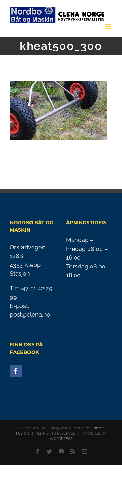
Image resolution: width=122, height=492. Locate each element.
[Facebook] (16, 371)
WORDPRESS (61, 439)
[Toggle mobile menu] (108, 26)
